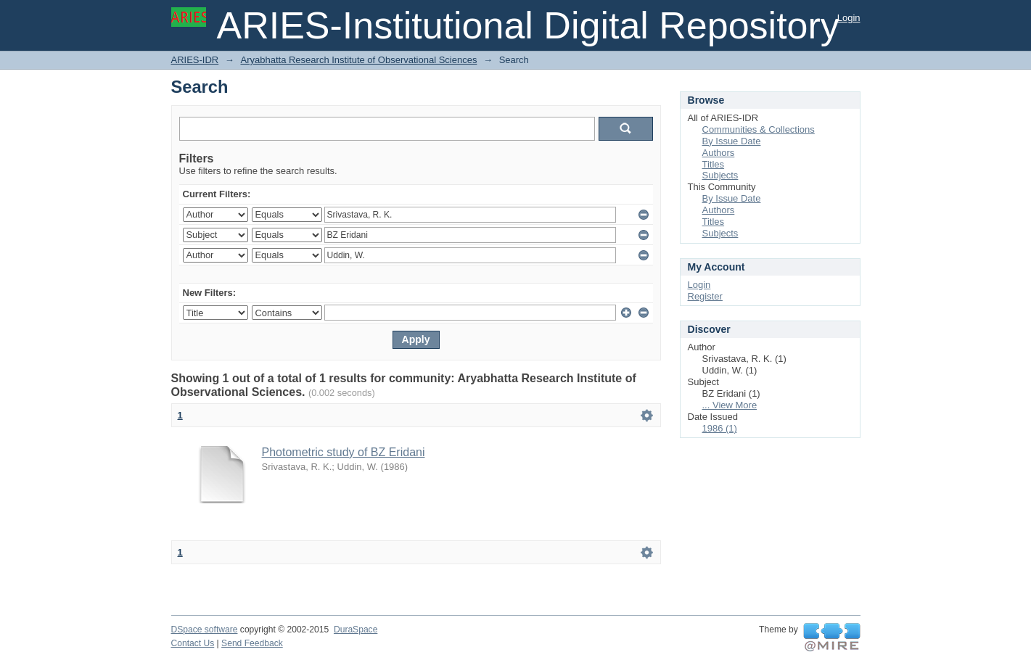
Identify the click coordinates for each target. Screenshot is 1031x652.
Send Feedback (252, 643)
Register (705, 296)
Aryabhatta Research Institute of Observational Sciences (358, 59)
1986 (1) (719, 428)
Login (848, 17)
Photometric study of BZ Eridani (343, 452)
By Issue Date (731, 141)
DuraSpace (355, 629)
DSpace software (204, 629)
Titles (713, 164)
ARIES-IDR (195, 59)
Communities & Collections (758, 129)
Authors (718, 152)
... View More (729, 405)
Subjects (720, 175)
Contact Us (193, 643)
